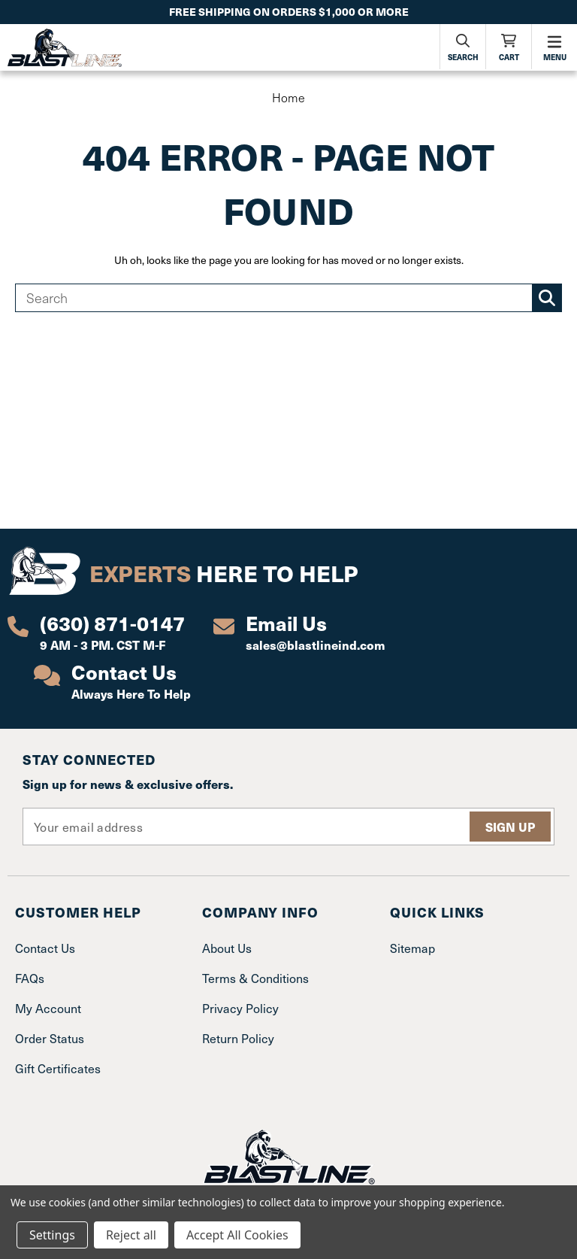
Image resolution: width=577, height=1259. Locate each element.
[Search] (462, 46)
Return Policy (238, 1038)
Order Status (49, 1038)
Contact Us (45, 948)
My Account (48, 1008)
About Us (227, 948)
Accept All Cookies (237, 1235)
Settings (52, 1235)
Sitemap (412, 948)
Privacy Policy (240, 1008)
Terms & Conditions (255, 978)
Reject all (131, 1235)
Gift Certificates (58, 1068)
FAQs (29, 978)
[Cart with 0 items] (508, 46)
